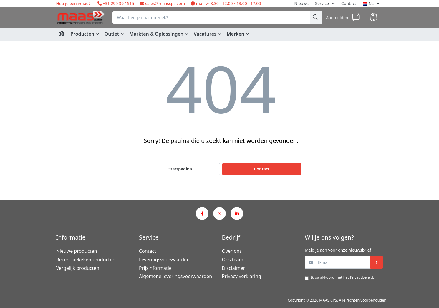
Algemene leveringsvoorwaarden (175, 276)
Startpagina (180, 169)
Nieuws (301, 3)
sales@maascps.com (165, 3)
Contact (348, 3)
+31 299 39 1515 (118, 3)
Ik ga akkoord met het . (342, 277)
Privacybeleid (361, 277)
